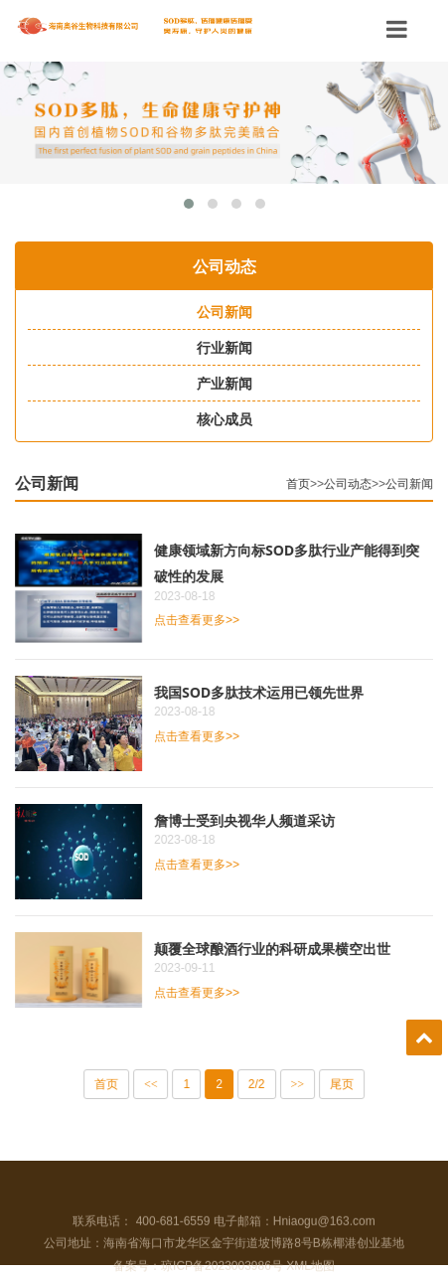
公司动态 (351, 484)
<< (155, 1084)
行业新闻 (219, 348)
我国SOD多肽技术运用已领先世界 (263, 692)
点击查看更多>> (200, 620)
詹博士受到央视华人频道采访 (248, 820)
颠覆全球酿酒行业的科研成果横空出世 (276, 948)
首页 (302, 484)
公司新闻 (219, 312)
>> (302, 1084)
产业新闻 (219, 384)
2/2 (260, 1084)
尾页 (346, 1084)
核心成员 (219, 419)
